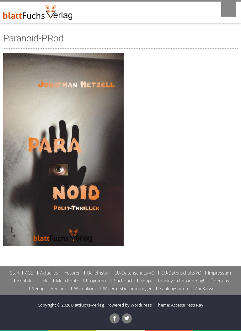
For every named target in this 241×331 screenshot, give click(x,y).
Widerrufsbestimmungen (128, 288)
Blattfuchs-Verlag (88, 305)
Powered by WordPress (129, 305)
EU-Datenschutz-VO (135, 273)
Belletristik (97, 273)
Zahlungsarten (173, 288)
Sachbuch (124, 280)
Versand (59, 288)
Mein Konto (67, 280)
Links (45, 280)
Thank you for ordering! (181, 280)
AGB (29, 273)
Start (15, 273)
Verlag (38, 288)
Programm (96, 280)
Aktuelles (49, 273)
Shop (145, 280)
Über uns (220, 280)
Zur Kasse (205, 288)
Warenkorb (85, 288)
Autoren (73, 273)
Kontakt (25, 280)
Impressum (219, 273)
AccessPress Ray (187, 305)
